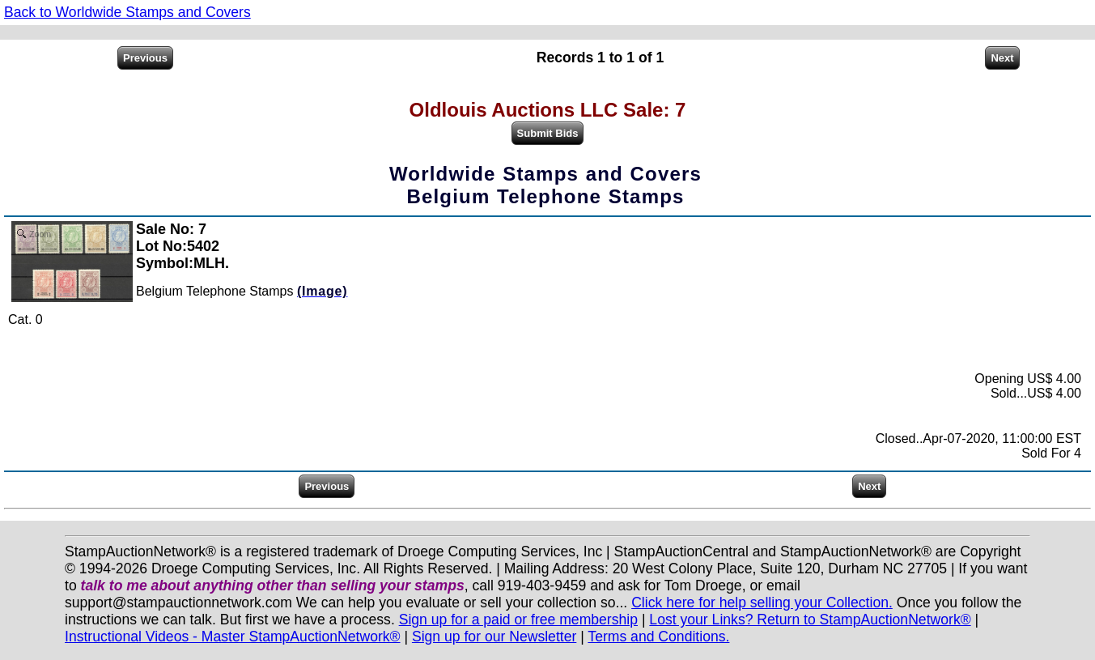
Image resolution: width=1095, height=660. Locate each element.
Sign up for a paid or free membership (518, 619)
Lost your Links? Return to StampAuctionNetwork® (809, 619)
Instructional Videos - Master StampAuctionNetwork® (233, 636)
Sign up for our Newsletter (494, 636)
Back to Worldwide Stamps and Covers (127, 12)
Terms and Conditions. (658, 636)
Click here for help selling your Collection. (762, 602)
